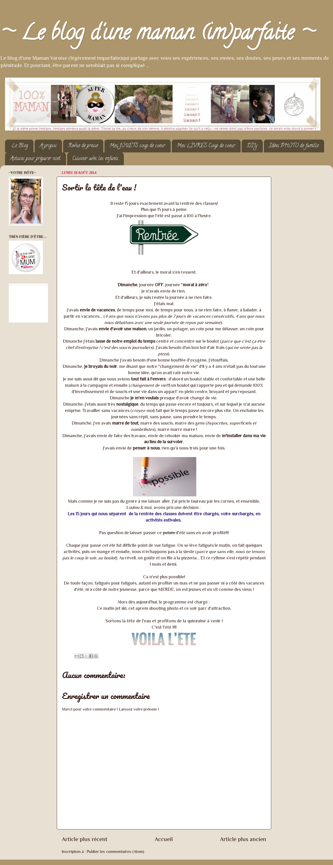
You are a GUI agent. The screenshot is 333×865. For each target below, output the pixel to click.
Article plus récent (84, 839)
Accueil (164, 839)
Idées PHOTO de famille (294, 146)
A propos (48, 146)
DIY (252, 146)
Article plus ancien (243, 839)
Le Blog (19, 146)
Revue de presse (83, 146)
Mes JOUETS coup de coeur (137, 146)
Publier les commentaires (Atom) (115, 851)
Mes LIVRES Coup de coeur (206, 146)
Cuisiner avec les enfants (95, 159)
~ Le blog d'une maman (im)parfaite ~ (157, 34)
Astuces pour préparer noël (35, 159)
